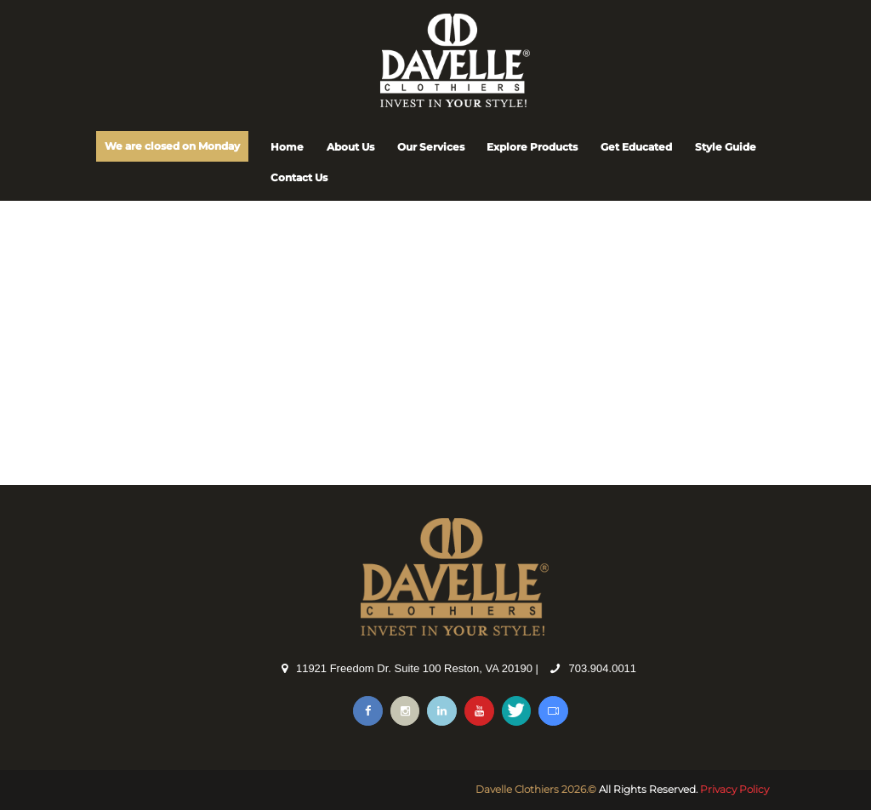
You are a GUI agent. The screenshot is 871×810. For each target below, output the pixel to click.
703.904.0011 (603, 668)
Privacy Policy (734, 789)
